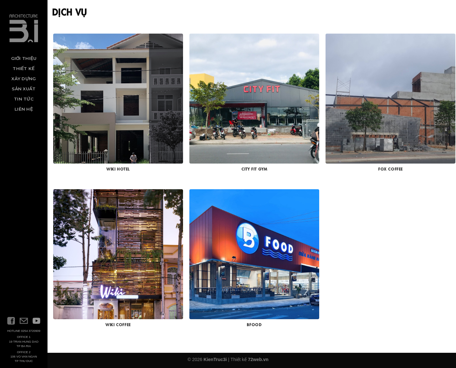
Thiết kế (24, 68)
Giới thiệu (24, 58)
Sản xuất (23, 88)
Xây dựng (23, 78)
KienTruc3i (215, 359)
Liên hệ (24, 109)
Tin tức (24, 98)
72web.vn (258, 359)
